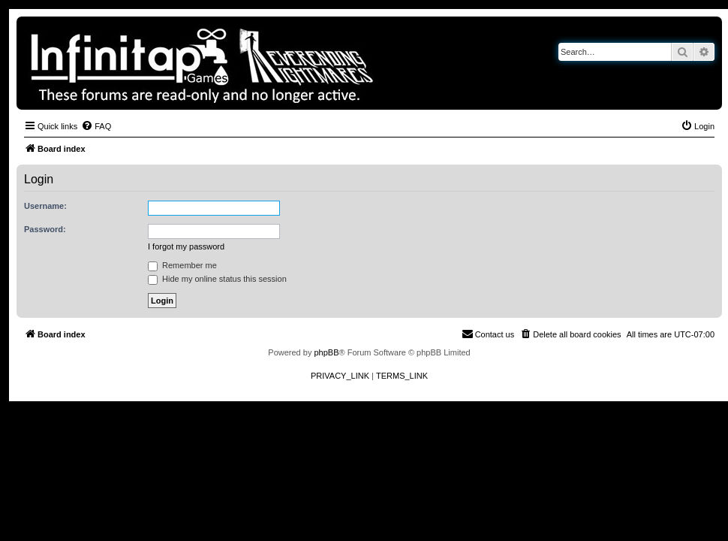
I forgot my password (186, 246)
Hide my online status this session (217, 278)
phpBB (326, 352)
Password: (45, 229)
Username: (45, 205)
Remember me (182, 265)
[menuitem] (96, 126)
